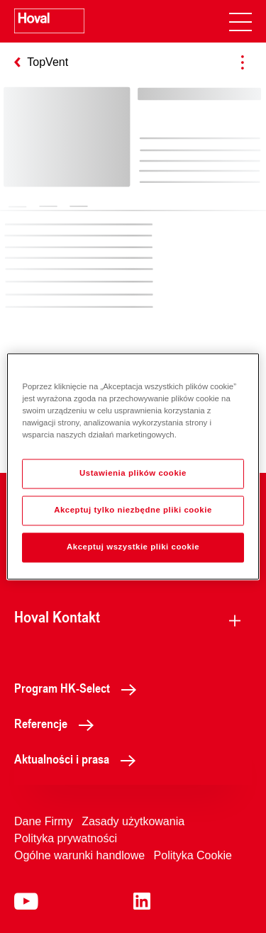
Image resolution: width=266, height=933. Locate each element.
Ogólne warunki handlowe (79, 855)
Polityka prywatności (65, 838)
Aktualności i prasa (78, 758)
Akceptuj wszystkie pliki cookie (133, 547)
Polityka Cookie (193, 855)
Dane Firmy (43, 821)
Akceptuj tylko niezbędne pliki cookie (133, 510)
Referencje (57, 723)
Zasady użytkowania (133, 821)
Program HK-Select (79, 687)
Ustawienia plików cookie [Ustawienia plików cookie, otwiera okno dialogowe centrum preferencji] (133, 473)
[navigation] (240, 21)
